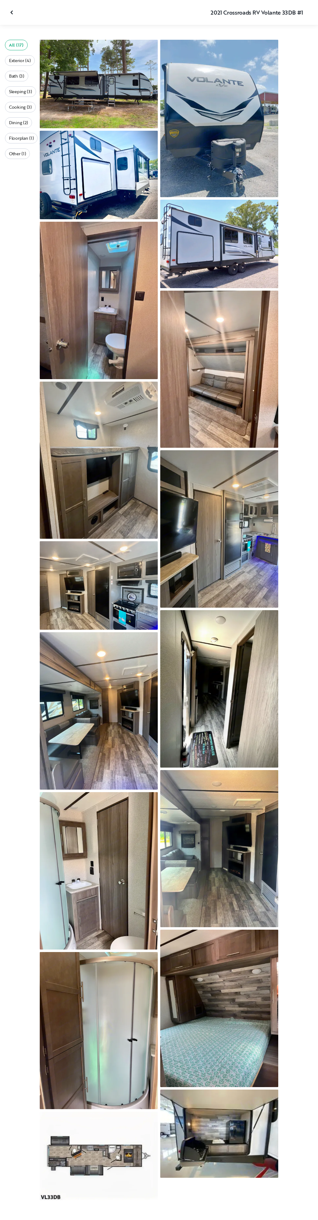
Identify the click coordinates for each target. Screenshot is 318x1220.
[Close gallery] (12, 12)
